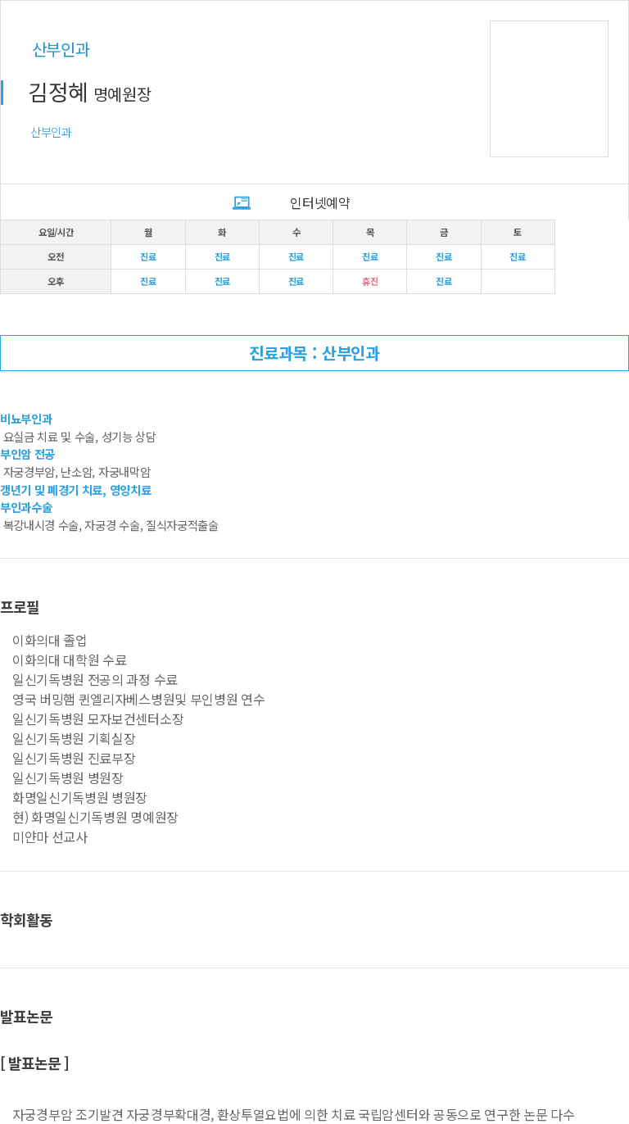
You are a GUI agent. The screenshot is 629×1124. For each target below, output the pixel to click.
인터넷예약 (320, 202)
